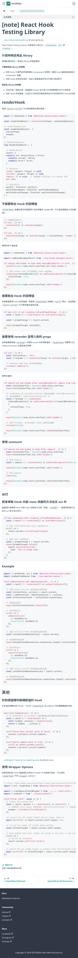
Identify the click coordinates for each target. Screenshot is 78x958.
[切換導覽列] (4, 3)
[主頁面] (4, 11)
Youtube (7, 941)
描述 (13, 61)
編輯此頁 (7, 865)
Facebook (7, 933)
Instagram (8, 937)
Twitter (6, 916)
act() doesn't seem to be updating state (21, 760)
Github (6, 912)
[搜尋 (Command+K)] (74, 3)
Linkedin (7, 920)
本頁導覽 (7, 17)
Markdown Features (11, 898)
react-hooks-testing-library (16, 40)
